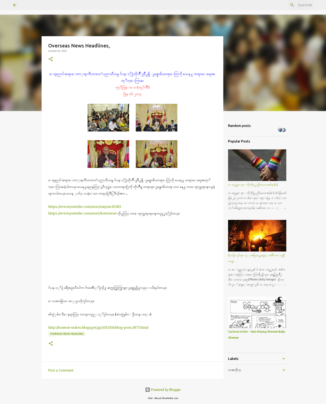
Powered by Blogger (163, 390)
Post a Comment (60, 370)
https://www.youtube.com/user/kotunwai (82, 213)
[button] (50, 59)
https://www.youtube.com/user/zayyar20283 (85, 206)
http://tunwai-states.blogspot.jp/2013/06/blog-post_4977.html (98, 327)
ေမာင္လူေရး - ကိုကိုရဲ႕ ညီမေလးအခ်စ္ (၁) (253, 184)
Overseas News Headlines (67, 333)
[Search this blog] (292, 5)
